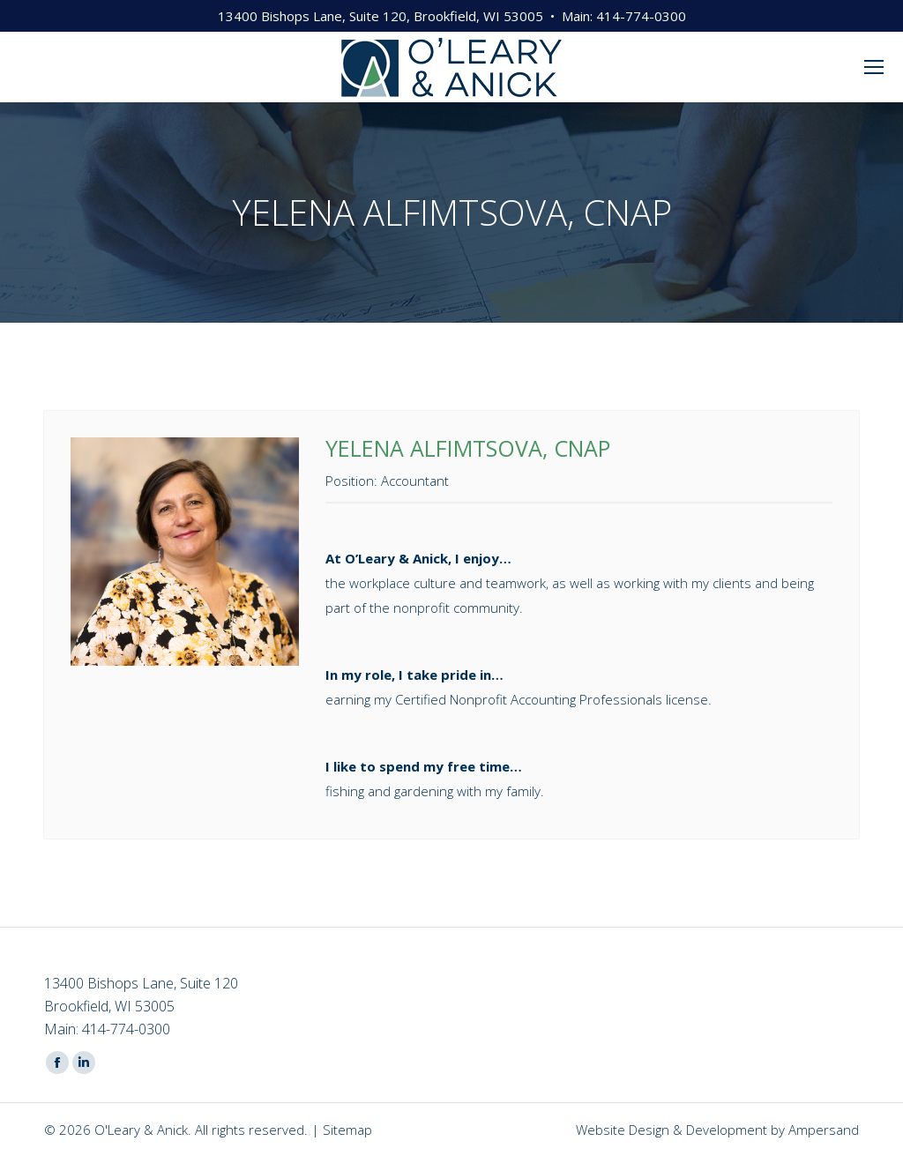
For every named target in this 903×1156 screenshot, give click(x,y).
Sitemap (347, 1129)
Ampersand (823, 1129)
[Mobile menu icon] (873, 67)
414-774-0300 (641, 16)
